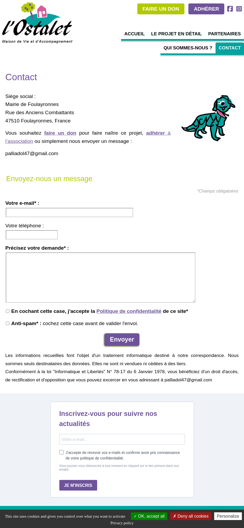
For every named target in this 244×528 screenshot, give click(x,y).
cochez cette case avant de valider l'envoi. (72, 323)
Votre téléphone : (24, 225)
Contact (230, 47)
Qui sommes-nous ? (188, 47)
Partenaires (224, 33)
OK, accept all (149, 516)
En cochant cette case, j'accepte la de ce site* (97, 311)
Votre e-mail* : (22, 203)
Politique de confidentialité (129, 311)
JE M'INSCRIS (78, 485)
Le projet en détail (176, 33)
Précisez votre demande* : (37, 248)
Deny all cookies (191, 516)
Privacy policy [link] (122, 523)
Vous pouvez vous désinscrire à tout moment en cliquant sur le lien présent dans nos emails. (119, 467)
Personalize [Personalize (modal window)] (228, 516)
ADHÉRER (206, 9)
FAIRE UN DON (161, 9)
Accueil (134, 33)
